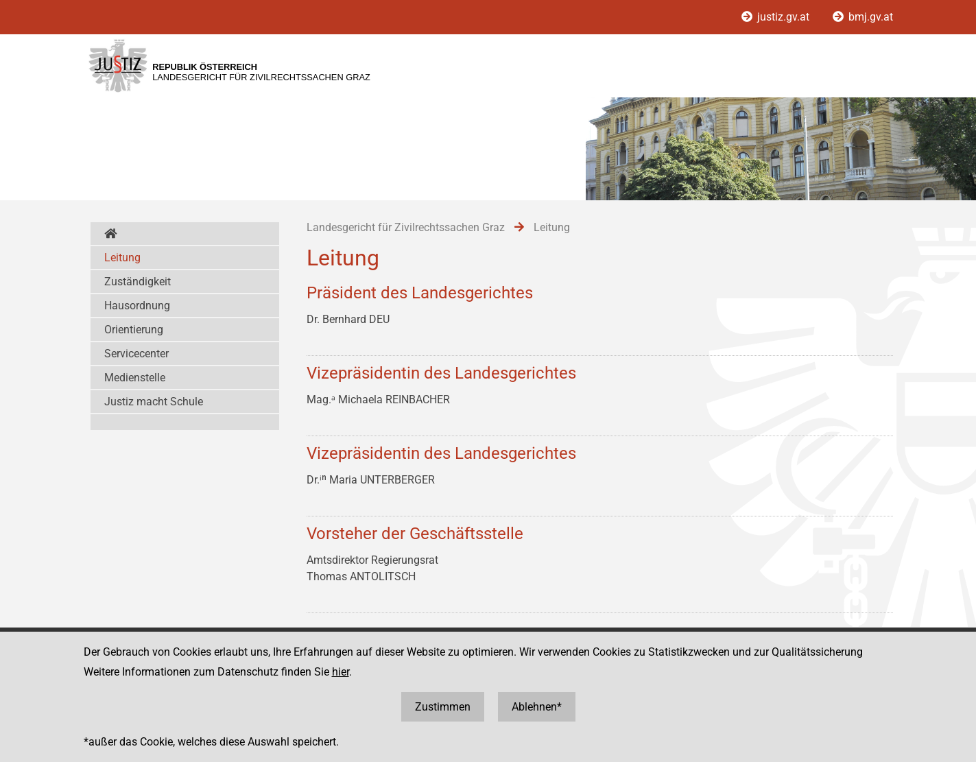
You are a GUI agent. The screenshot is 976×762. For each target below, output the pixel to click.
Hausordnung (137, 305)
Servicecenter (136, 353)
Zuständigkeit (137, 281)
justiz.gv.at (776, 16)
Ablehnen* (537, 706)
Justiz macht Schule (153, 401)
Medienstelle (134, 377)
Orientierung (133, 329)
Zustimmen (443, 706)
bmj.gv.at (863, 16)
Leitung (122, 257)
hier (340, 671)
